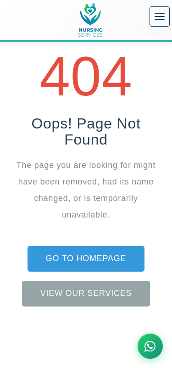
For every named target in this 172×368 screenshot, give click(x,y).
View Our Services (86, 293)
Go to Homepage (86, 258)
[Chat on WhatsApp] (150, 346)
